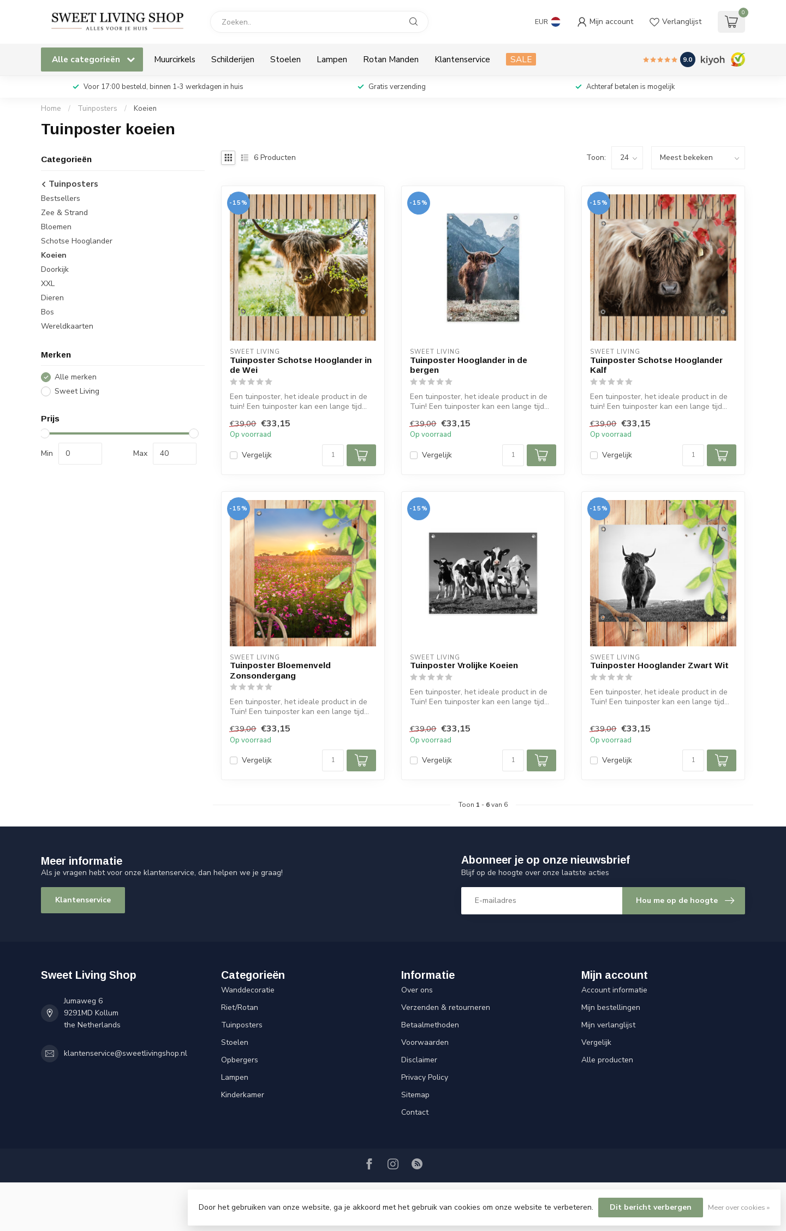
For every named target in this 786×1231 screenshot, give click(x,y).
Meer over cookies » (739, 1207)
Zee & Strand (64, 212)
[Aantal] (333, 455)
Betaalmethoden (430, 1025)
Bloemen (56, 227)
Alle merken (76, 377)
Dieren (52, 298)
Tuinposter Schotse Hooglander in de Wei (301, 364)
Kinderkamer (242, 1095)
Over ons (417, 990)
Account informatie (614, 990)
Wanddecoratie (248, 990)
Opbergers (239, 1060)
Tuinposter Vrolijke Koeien (464, 665)
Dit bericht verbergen (651, 1207)
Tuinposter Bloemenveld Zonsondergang (280, 670)
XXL (48, 283)
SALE (521, 59)
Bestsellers (60, 198)
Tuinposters (97, 109)
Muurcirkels (174, 59)
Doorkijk (55, 269)
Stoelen (285, 59)
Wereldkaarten (67, 326)
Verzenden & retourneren (445, 1007)
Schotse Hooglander (76, 241)
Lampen (332, 59)
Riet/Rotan (239, 1007)
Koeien (145, 109)
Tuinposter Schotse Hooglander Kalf (656, 364)
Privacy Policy (424, 1077)
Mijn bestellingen (610, 1007)
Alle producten (607, 1060)
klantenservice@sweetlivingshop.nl (125, 1053)
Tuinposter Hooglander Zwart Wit (659, 665)
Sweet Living (77, 391)
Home (51, 109)
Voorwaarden (425, 1042)
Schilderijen (232, 59)
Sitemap (415, 1095)
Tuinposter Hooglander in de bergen (468, 364)
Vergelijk (257, 455)
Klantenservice (462, 59)
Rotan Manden (391, 59)
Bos (47, 312)
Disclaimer (419, 1060)
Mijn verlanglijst (608, 1025)
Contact (414, 1112)
